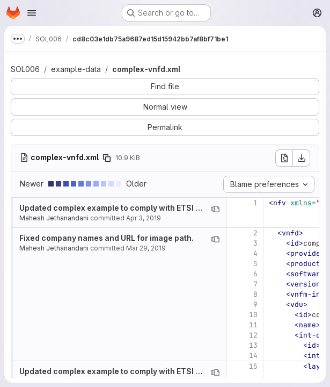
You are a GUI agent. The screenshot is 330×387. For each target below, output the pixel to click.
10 (253, 314)
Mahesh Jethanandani (54, 218)
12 (253, 335)
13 (253, 345)
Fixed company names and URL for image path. (106, 237)
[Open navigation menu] (31, 13)
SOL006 (25, 69)
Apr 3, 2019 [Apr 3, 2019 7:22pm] (143, 218)
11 (253, 324)
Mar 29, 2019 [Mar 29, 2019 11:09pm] (146, 248)
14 (253, 355)
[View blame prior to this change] (215, 209)
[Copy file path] (106, 158)
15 (253, 366)
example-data (76, 69)
